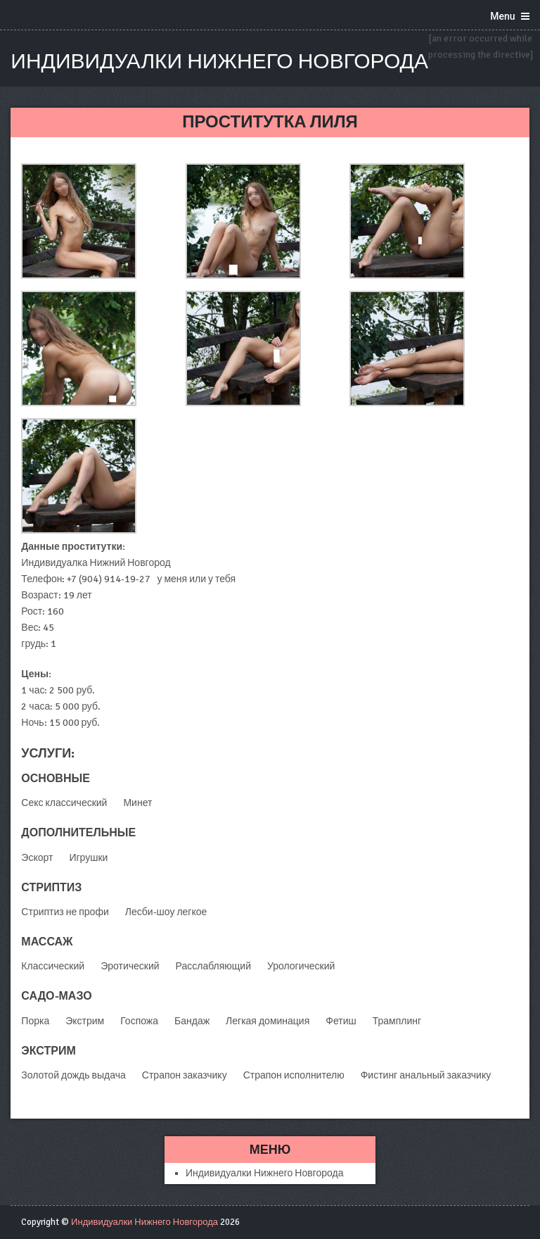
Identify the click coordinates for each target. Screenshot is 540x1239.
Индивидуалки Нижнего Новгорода (219, 62)
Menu (502, 16)
